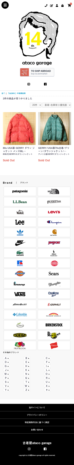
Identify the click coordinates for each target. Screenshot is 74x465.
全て (3, 93)
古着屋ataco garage (37, 443)
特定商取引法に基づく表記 (37, 422)
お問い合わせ (37, 430)
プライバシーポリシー (37, 415)
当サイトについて (37, 408)
